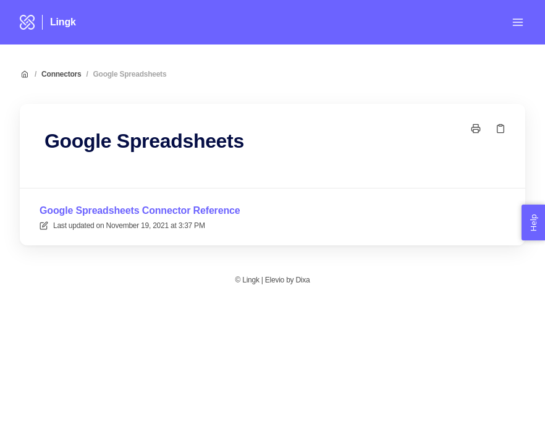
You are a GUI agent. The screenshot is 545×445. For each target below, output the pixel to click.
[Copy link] (500, 128)
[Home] (27, 22)
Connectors (61, 74)
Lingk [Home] (63, 22)
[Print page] (476, 128)
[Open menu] (518, 22)
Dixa (302, 280)
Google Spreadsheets (130, 74)
